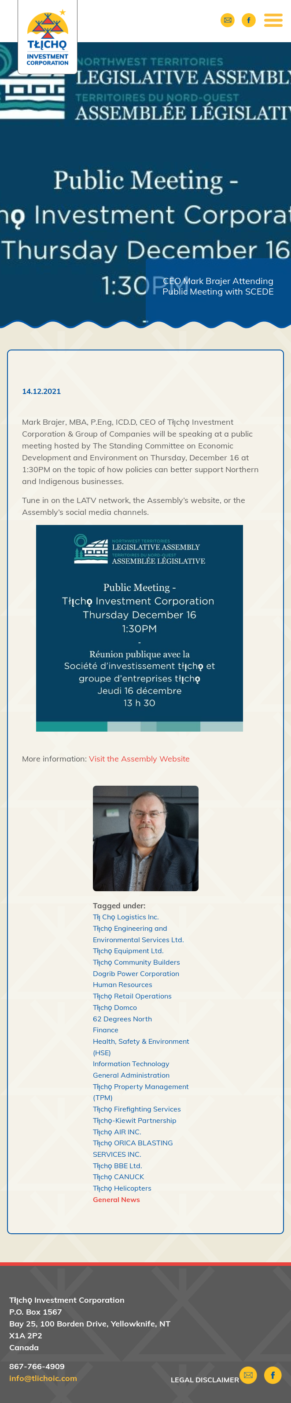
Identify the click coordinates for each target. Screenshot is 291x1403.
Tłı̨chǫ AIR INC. (117, 1131)
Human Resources (122, 984)
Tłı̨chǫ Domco (115, 1007)
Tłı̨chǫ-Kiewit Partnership (135, 1120)
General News (116, 1199)
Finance (105, 1029)
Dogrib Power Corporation (136, 973)
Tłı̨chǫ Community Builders (136, 962)
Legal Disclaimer (205, 1379)
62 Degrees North (122, 1018)
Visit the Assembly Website (139, 759)
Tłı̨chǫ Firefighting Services (137, 1108)
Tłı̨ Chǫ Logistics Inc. (126, 916)
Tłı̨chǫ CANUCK (118, 1176)
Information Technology (131, 1063)
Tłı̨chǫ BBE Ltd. (118, 1165)
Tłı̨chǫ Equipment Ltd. (128, 950)
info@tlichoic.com (43, 1378)
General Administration (131, 1075)
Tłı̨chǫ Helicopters (122, 1188)
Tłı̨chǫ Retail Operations (132, 995)
